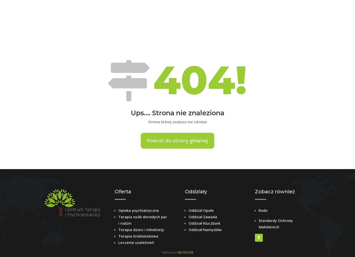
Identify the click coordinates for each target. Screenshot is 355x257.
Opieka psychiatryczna (138, 210)
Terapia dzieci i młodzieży (141, 229)
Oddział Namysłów (205, 229)
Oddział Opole (201, 210)
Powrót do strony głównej (177, 140)
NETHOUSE (185, 252)
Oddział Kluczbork (204, 223)
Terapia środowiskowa (138, 236)
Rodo (263, 210)
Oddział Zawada (203, 216)
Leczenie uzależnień (136, 242)
